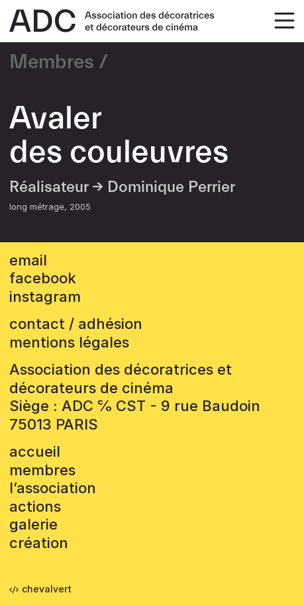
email (28, 260)
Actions (35, 506)
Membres (51, 62)
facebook (42, 278)
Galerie (33, 524)
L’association (52, 487)
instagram (45, 296)
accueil (34, 451)
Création (38, 542)
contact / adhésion (75, 323)
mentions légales (69, 342)
